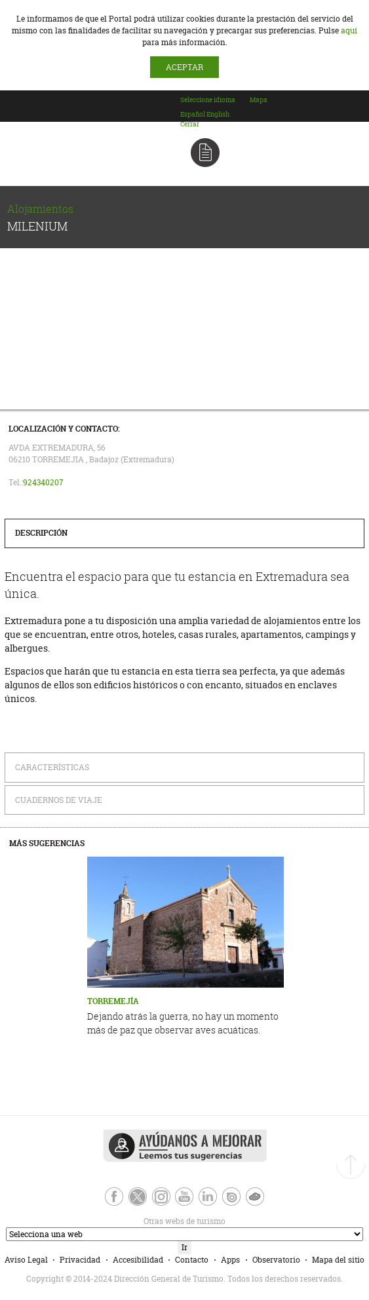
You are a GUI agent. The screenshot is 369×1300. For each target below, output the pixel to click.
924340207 (43, 482)
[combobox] (214, 112)
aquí (349, 30)
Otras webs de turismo (114, 1221)
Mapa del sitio (338, 1259)
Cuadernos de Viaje (58, 800)
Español (192, 114)
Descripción (41, 532)
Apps (230, 1259)
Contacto (191, 1259)
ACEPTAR (184, 67)
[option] (192, 114)
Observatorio (276, 1259)
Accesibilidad (138, 1259)
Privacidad (80, 1259)
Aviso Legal (26, 1259)
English (217, 114)
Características (52, 767)
